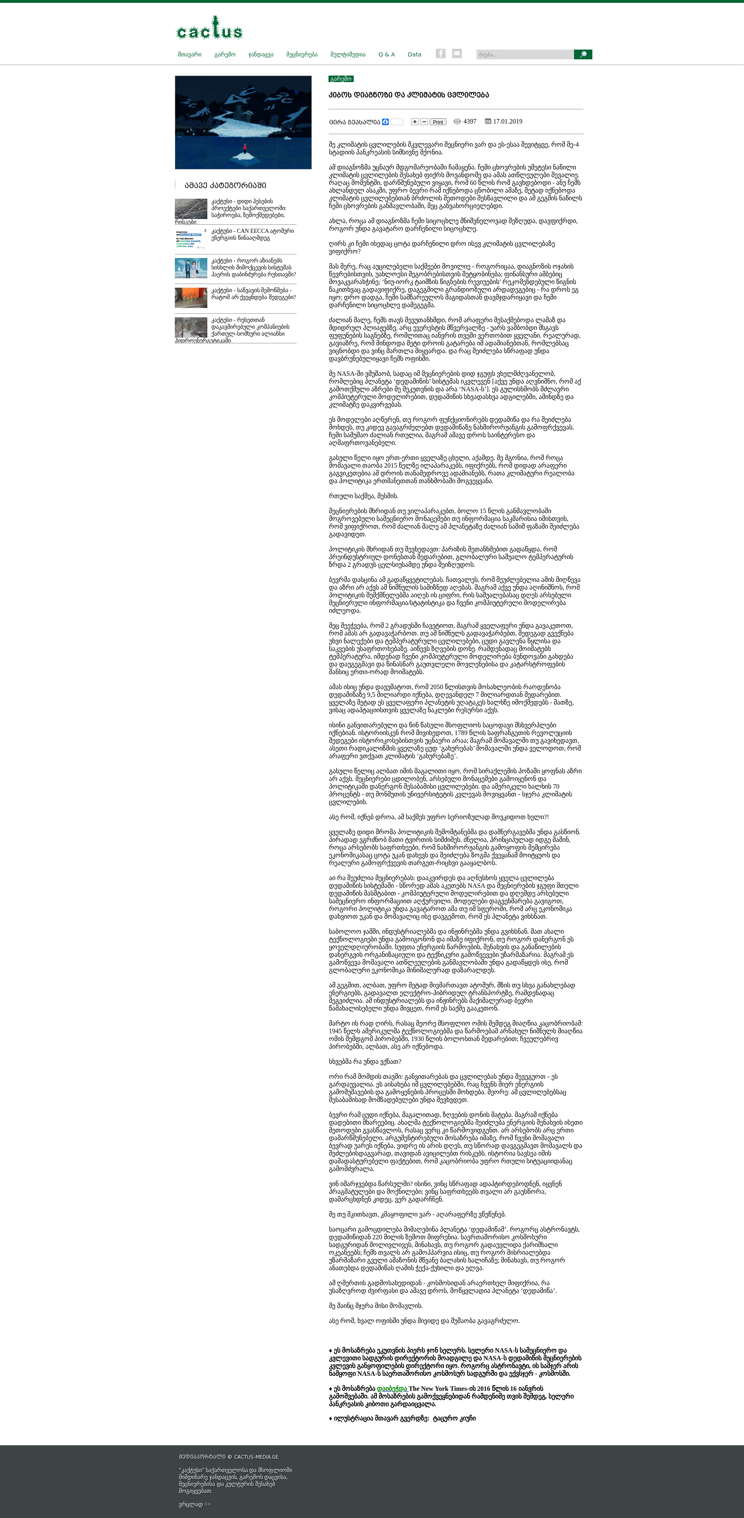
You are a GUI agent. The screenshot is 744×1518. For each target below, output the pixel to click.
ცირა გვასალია (355, 122)
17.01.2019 (503, 121)
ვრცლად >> (195, 1504)
